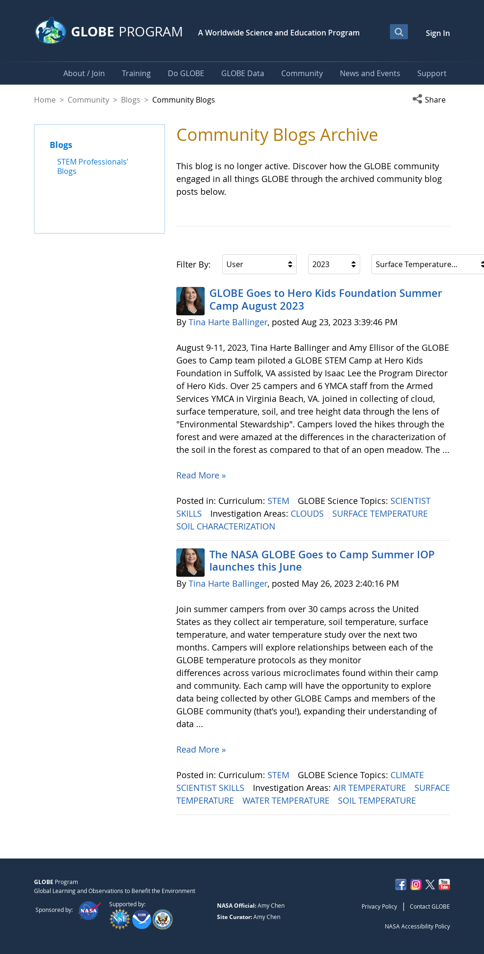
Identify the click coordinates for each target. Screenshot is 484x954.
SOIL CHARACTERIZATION (227, 526)
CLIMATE (408, 775)
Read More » (201, 475)
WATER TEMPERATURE (287, 800)
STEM (280, 500)
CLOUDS (308, 513)
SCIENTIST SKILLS (211, 787)
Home (45, 100)
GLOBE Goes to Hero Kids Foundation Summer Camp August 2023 (325, 299)
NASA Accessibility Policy (417, 926)
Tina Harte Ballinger (228, 322)
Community (88, 100)
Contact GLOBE (430, 906)
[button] (431, 99)
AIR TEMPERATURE (370, 787)
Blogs (130, 100)
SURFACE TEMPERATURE (381, 513)
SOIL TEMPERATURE (378, 800)
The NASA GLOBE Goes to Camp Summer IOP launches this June (322, 560)
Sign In (438, 33)
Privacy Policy (379, 906)
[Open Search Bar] (399, 31)
